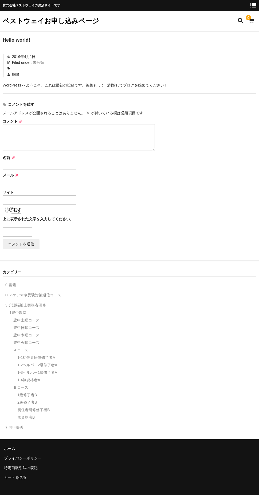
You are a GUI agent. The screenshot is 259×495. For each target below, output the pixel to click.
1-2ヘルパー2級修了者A (37, 365)
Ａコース (20, 350)
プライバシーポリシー (22, 458)
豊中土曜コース (26, 320)
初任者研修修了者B (33, 410)
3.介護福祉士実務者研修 (25, 305)
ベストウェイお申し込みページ (51, 21)
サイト (8, 192)
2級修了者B (27, 402)
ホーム (9, 448)
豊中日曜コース (26, 327)
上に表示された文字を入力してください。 (38, 219)
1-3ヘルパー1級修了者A (37, 372)
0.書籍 (10, 285)
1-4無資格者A (28, 380)
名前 (9, 158)
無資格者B (26, 417)
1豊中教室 (17, 313)
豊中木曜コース (26, 335)
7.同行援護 (14, 427)
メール (11, 175)
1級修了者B (27, 395)
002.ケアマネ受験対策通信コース (33, 295)
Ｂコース (20, 387)
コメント (12, 121)
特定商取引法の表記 (21, 468)
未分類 (38, 62)
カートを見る (15, 477)
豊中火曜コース (26, 342)
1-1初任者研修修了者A (36, 357)
